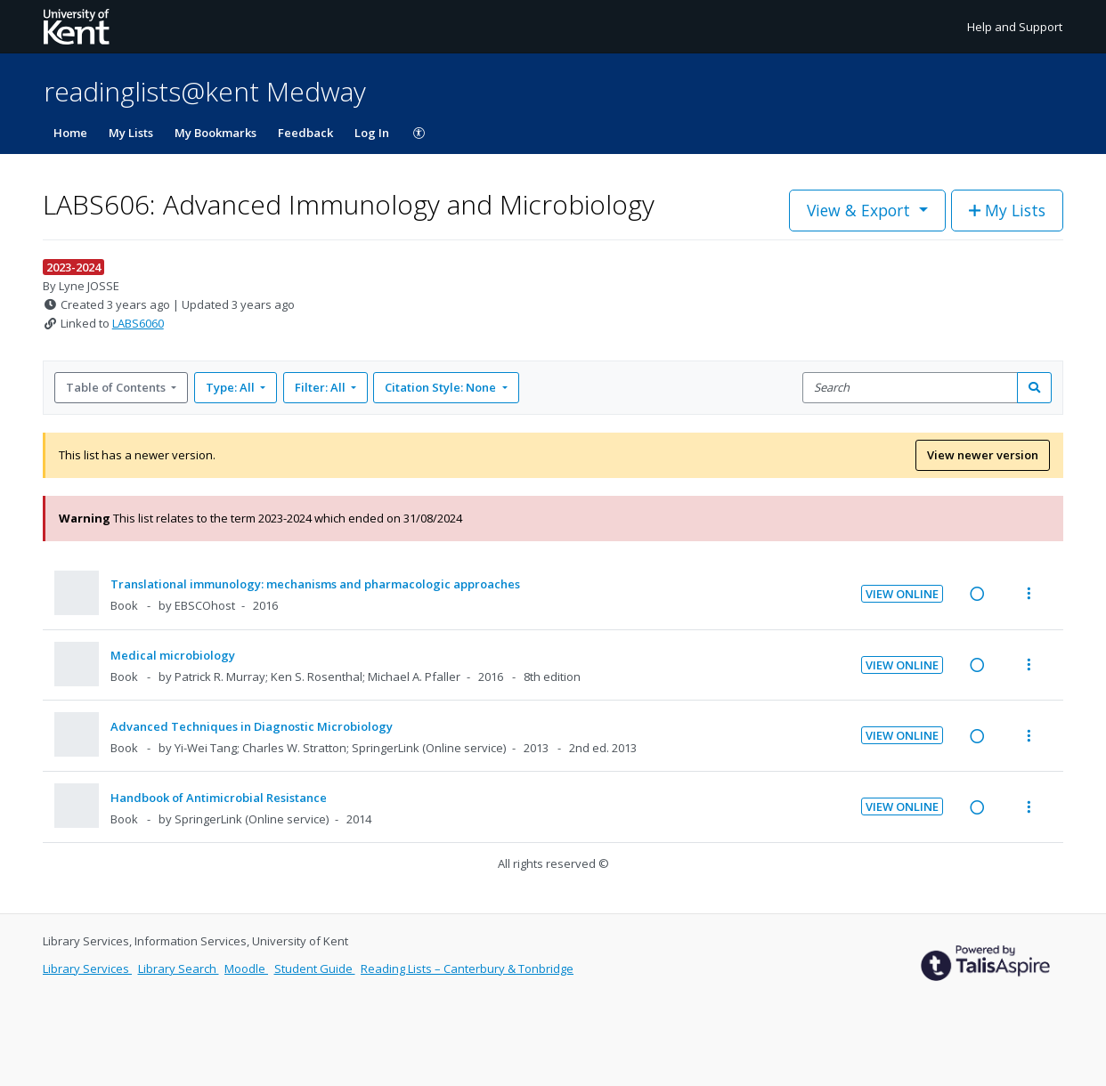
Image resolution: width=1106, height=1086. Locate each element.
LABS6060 (138, 323)
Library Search (178, 968)
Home (70, 133)
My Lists (131, 133)
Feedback (305, 133)
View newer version (982, 455)
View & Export (861, 210)
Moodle (246, 968)
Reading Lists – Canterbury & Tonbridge (467, 968)
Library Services (87, 968)
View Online (902, 594)
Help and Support (1014, 27)
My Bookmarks (215, 133)
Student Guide (314, 968)
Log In (371, 133)
